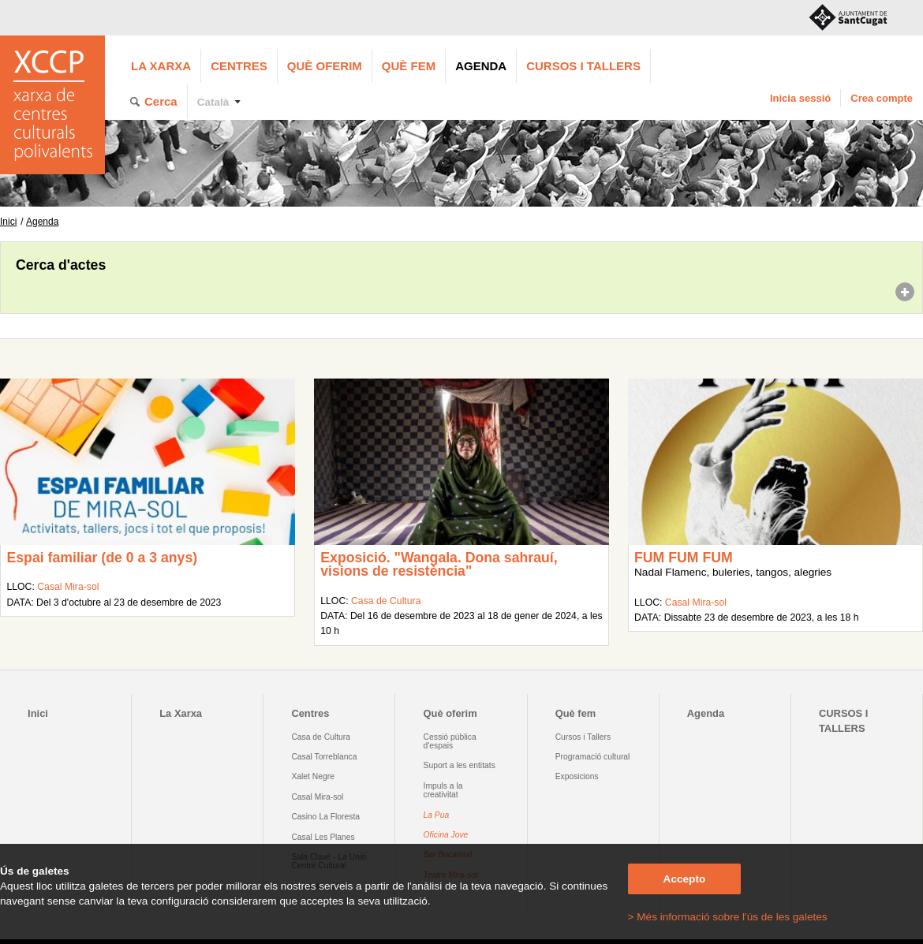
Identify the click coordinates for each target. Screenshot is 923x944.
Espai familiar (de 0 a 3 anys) (101, 557)
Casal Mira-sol (68, 586)
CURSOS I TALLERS (583, 66)
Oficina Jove (446, 834)
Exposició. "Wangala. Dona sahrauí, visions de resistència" (438, 565)
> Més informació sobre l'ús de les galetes (728, 917)
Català (213, 102)
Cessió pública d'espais (450, 741)
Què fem (408, 66)
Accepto (684, 879)
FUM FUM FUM (683, 557)
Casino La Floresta (325, 816)
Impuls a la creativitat (443, 790)
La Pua (437, 815)
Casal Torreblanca (324, 756)
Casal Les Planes (322, 837)
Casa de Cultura (385, 600)
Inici (8, 221)
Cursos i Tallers (583, 737)
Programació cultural (592, 756)
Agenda (480, 66)
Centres (239, 66)
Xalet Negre (312, 776)
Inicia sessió (800, 98)
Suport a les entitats (459, 765)
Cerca (161, 101)
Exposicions (577, 776)
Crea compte (881, 98)
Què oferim (324, 66)
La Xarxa (161, 66)
